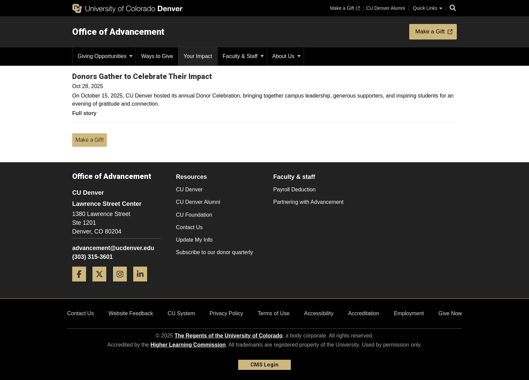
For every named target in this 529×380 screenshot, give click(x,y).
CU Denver (189, 189)
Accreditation (364, 313)
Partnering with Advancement (308, 202)
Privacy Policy (226, 313)
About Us (286, 56)
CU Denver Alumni (198, 202)
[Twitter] (101, 284)
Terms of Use (273, 313)
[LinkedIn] (142, 284)
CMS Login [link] (264, 364)
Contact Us (189, 227)
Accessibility (318, 313)
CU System (181, 313)
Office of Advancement (118, 32)
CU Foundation (194, 215)
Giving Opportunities (105, 56)
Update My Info (194, 240)
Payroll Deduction (294, 189)
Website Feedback (130, 313)
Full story (84, 113)
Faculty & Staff (243, 56)
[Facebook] (81, 284)
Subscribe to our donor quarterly (214, 252)
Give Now (450, 313)
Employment (409, 313)
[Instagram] (122, 284)
